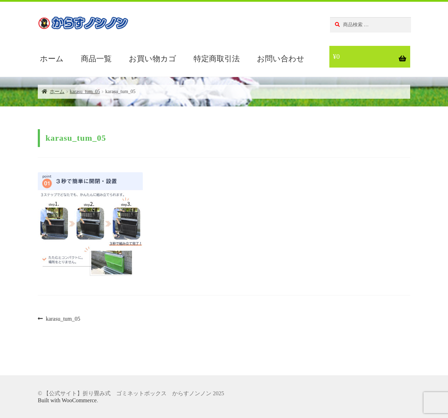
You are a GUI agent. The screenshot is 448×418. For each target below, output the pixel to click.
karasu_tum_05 (85, 91)
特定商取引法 (217, 58)
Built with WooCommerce (67, 400)
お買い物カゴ (152, 58)
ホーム (52, 58)
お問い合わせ (280, 58)
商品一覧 (96, 58)
